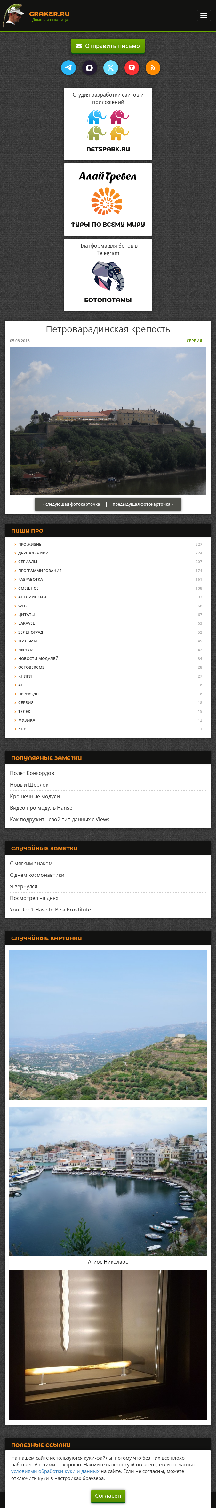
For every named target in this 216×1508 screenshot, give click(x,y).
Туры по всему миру (108, 224)
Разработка (30, 579)
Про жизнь (30, 544)
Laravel (26, 623)
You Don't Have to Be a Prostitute (50, 909)
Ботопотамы (108, 300)
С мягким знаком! (32, 863)
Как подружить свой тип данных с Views (59, 819)
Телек (24, 711)
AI (20, 685)
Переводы (29, 694)
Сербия (194, 341)
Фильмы (27, 641)
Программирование (40, 570)
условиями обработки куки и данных (55, 1471)
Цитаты (26, 614)
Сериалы (27, 561)
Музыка (26, 720)
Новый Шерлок (29, 784)
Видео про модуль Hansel (42, 807)
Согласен (108, 1495)
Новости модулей (38, 658)
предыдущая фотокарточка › (143, 504)
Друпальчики (33, 553)
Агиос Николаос (108, 1261)
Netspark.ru (108, 149)
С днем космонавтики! (38, 874)
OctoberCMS (31, 667)
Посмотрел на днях (34, 898)
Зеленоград (30, 632)
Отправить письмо (108, 45)
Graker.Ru (49, 14)
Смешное (28, 588)
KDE (22, 729)
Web (22, 606)
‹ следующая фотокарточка (71, 504)
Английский (32, 597)
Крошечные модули (35, 796)
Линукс (26, 650)
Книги (25, 676)
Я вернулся (23, 886)
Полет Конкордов (32, 773)
